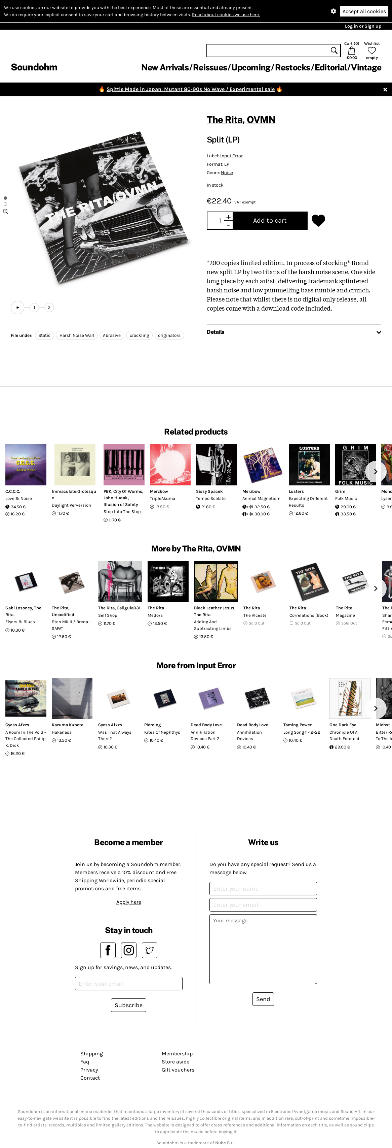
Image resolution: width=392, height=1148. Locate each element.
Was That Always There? (114, 735)
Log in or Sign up (363, 26)
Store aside (175, 1061)
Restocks (292, 67)
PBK (107, 491)
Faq (84, 1061)
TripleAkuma (162, 498)
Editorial (331, 67)
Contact (90, 1078)
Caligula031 (129, 607)
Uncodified (63, 614)
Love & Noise (18, 498)
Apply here (128, 902)
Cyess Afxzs (17, 724)
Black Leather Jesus (214, 607)
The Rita (224, 119)
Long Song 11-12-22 (301, 732)
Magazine (345, 615)
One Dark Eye (342, 724)
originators (169, 335)
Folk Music (346, 498)
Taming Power (297, 724)
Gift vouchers (178, 1069)
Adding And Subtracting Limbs (213, 625)
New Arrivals (165, 67)
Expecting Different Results (308, 502)
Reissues (210, 67)
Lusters (296, 491)
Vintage (366, 67)
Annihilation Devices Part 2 (205, 735)
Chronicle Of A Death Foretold (344, 735)
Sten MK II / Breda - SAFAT (71, 625)
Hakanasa (62, 732)
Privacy (89, 1069)
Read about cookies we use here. (226, 15)
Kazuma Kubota (67, 724)
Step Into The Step (122, 511)
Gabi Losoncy (18, 607)
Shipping (91, 1053)
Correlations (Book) (308, 615)
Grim (340, 491)
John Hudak (116, 497)
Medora (155, 615)
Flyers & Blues (20, 621)
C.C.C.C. (12, 491)
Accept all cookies (364, 11)
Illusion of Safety (121, 504)
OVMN (261, 119)
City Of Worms (127, 491)
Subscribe (129, 1005)
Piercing (152, 724)
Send (263, 999)
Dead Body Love (206, 724)
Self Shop (107, 615)
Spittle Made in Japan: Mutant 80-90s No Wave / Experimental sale (191, 89)
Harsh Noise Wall (77, 335)
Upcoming (250, 67)
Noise (227, 173)
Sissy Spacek (209, 491)
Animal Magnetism (261, 498)
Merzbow (159, 491)
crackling (139, 335)
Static (44, 335)
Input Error (231, 156)
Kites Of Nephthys (162, 732)
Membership (177, 1053)
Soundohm (34, 66)
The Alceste (255, 615)
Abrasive (112, 335)
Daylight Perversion (71, 505)
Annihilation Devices (249, 735)
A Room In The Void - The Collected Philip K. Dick (25, 739)
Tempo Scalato (211, 498)
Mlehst (383, 724)
